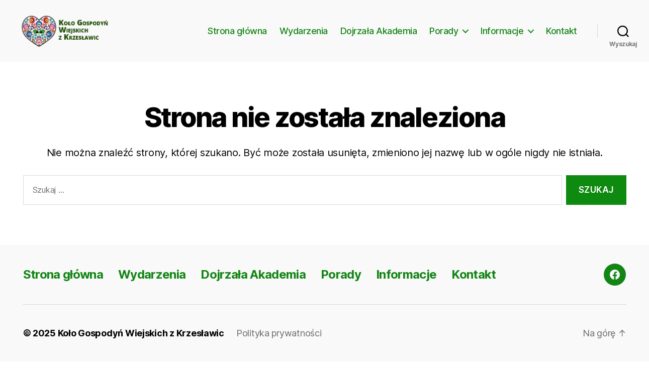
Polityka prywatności (279, 344)
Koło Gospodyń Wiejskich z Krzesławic (141, 344)
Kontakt (561, 36)
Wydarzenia (304, 36)
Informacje (502, 36)
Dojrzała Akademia (378, 36)
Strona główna (237, 36)
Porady (443, 36)
